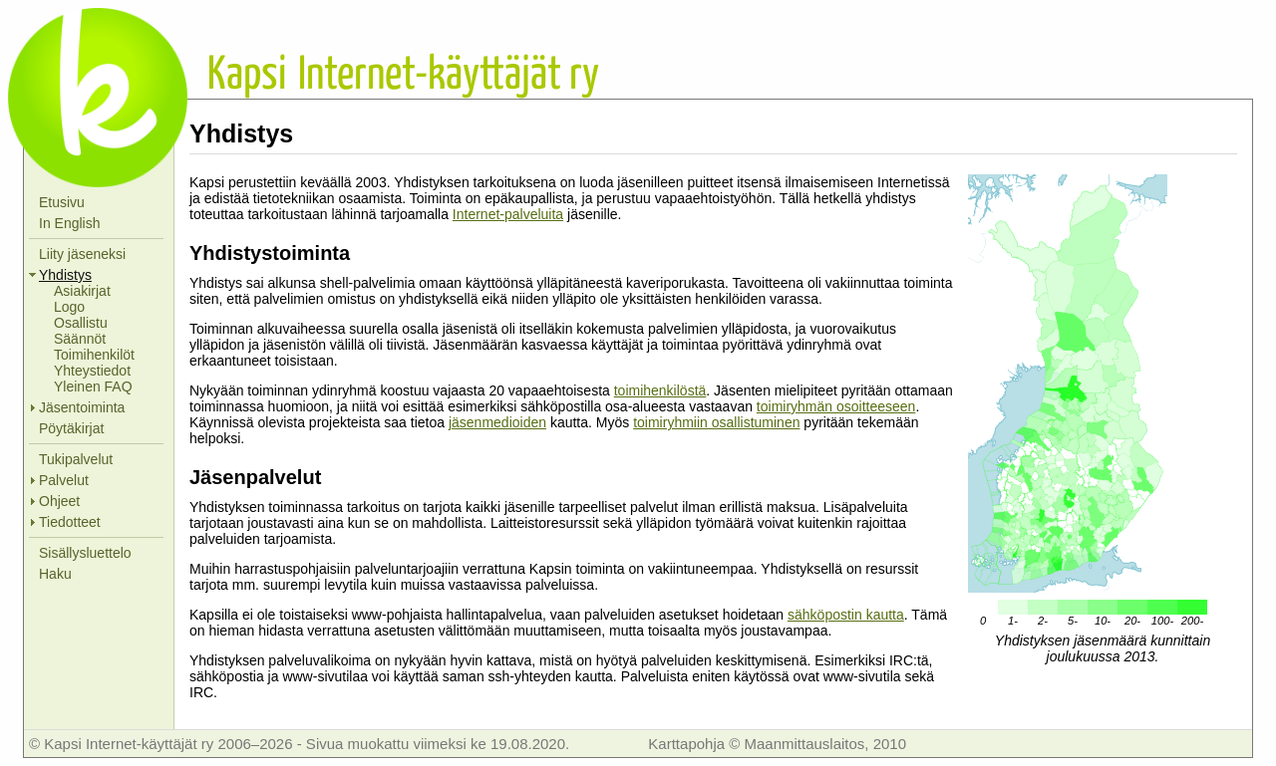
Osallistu (81, 323)
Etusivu (62, 202)
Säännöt (80, 339)
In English (69, 223)
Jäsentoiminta (82, 407)
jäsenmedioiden (497, 422)
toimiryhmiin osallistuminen (716, 422)
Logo (69, 307)
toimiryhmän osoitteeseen (836, 406)
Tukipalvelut (76, 459)
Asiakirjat (82, 291)
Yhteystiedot (92, 371)
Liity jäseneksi (82, 254)
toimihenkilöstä (660, 390)
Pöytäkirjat (71, 428)
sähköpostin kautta (846, 615)
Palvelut (64, 480)
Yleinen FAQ (93, 386)
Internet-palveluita (508, 214)
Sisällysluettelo (85, 553)
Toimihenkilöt (94, 355)
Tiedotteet (70, 522)
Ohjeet (59, 501)
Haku (55, 574)
